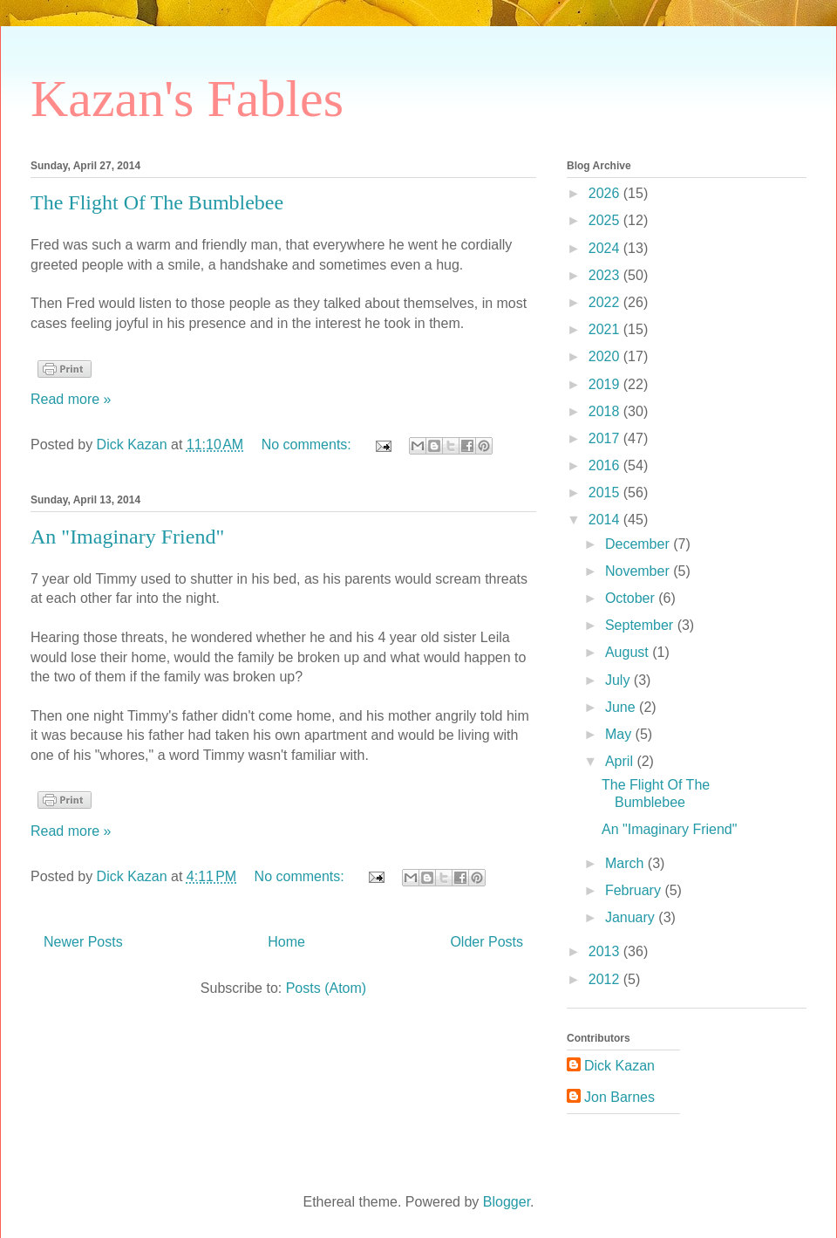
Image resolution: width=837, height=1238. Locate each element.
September (641, 625)
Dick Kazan (619, 1065)
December (639, 544)
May (620, 734)
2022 (606, 302)
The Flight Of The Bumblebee (157, 202)
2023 (606, 275)
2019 (606, 384)
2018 (606, 411)
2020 (606, 356)
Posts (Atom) (326, 988)
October (631, 598)
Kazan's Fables (187, 98)
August (628, 652)
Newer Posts (83, 941)
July (619, 680)
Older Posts (486, 941)
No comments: (309, 444)
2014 (606, 519)
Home (286, 941)
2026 (606, 193)
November (639, 571)
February (634, 890)
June (622, 707)
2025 (606, 220)
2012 (606, 979)
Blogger (506, 1201)
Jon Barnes (619, 1097)
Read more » (71, 399)
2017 (606, 438)
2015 (606, 492)
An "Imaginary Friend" (127, 536)
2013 (606, 951)
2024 (606, 248)
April (620, 761)
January (631, 917)
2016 (606, 465)
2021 (606, 329)
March (626, 863)
